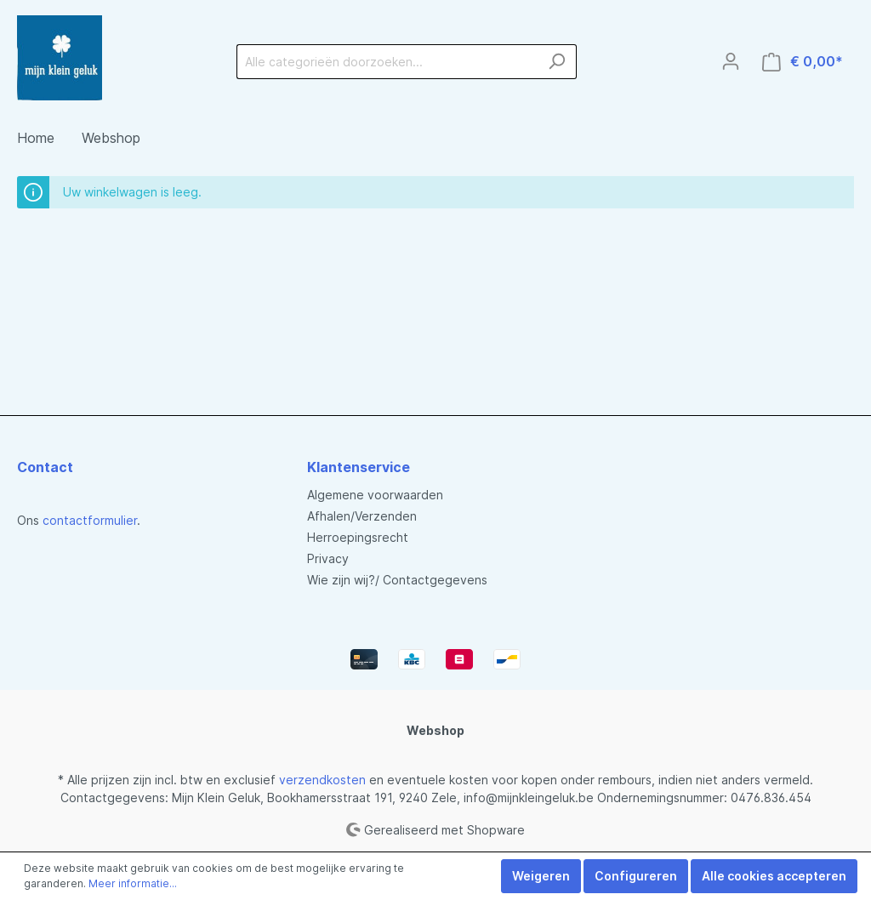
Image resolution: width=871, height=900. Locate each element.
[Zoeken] (557, 61)
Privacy (328, 558)
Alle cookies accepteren (774, 876)
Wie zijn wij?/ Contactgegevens (397, 579)
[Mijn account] (730, 61)
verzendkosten (322, 779)
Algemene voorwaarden (375, 494)
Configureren (636, 876)
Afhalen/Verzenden (362, 516)
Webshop (435, 730)
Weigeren (541, 876)
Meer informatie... (132, 883)
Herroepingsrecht (357, 537)
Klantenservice (358, 467)
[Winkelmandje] (802, 61)
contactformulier (90, 520)
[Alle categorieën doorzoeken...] (387, 61)
